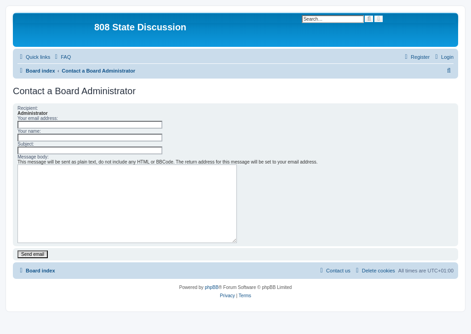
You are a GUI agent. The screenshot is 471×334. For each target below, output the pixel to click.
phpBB (211, 287)
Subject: (25, 144)
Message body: (33, 156)
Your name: (29, 131)
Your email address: (37, 118)
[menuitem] (61, 56)
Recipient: (27, 108)
